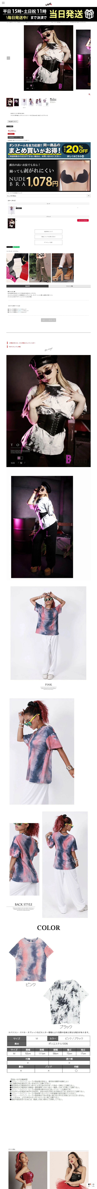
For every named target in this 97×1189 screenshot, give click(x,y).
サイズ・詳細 (69, 286)
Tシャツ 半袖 (50, 22)
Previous (8, 58)
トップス (40, 22)
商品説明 (27, 286)
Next (88, 58)
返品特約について (48, 231)
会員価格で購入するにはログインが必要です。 (19, 140)
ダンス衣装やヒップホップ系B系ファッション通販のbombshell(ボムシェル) (22, 22)
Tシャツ (45, 22)
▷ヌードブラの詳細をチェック (14, 193)
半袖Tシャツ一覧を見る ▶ (48, 320)
